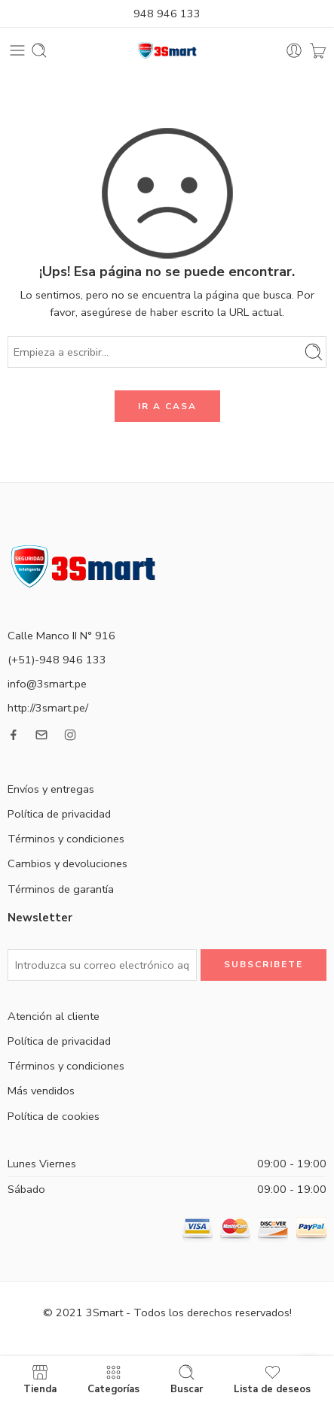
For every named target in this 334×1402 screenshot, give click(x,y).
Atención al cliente (54, 1016)
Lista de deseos (272, 1379)
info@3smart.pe (47, 683)
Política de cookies (54, 1116)
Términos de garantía (61, 889)
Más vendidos (41, 1090)
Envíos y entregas (51, 789)
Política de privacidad (59, 813)
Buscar (186, 1379)
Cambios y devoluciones (67, 863)
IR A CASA (167, 406)
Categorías (113, 1379)
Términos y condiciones (66, 838)
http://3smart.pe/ (48, 707)
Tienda (40, 1379)
